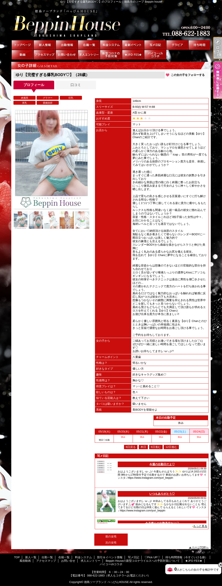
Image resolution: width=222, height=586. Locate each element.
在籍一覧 (89, 45)
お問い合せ (67, 55)
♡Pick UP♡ (177, 45)
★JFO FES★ (133, 55)
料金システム (111, 45)
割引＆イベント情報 (133, 45)
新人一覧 (45, 45)
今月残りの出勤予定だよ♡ (162, 523)
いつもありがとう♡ (162, 493)
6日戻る (131, 447)
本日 (143, 447)
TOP (22, 45)
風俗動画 (22, 55)
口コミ (75, 85)
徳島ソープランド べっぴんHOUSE (106, 582)
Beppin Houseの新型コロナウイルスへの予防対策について (111, 55)
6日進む (156, 447)
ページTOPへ (200, 547)
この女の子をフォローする (188, 75)
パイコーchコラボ (155, 55)
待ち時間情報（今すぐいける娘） (199, 45)
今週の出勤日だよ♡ (162, 464)
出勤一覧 (67, 45)
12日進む (171, 447)
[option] (51, 158)
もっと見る (200, 526)
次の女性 (111, 542)
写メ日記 (155, 45)
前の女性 (111, 536)
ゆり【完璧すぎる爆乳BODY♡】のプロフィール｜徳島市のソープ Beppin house (111, 21)
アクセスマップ (45, 55)
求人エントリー (89, 55)
